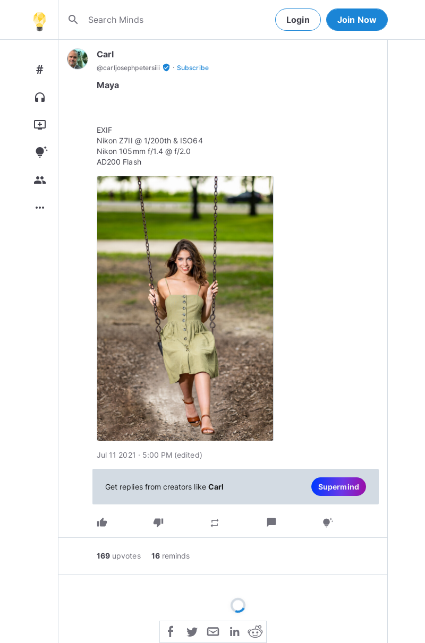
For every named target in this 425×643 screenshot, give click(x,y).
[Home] (39, 19)
